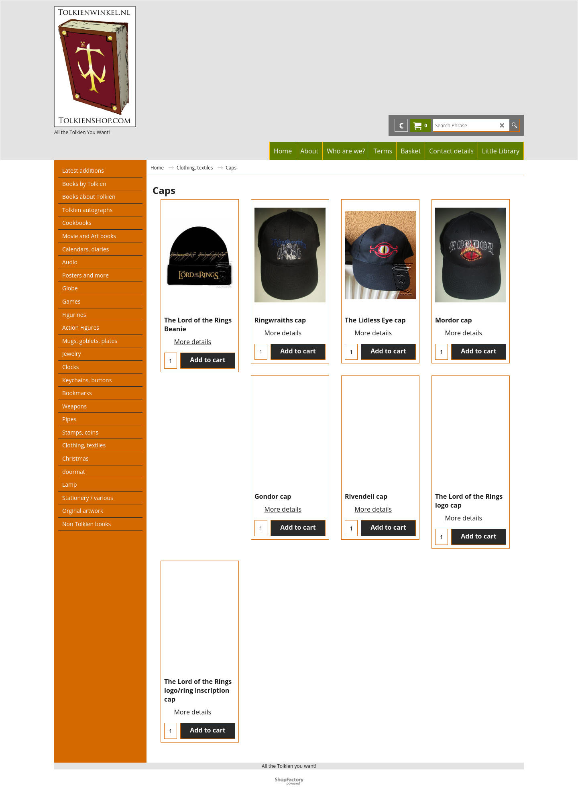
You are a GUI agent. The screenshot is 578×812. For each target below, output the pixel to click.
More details (192, 341)
